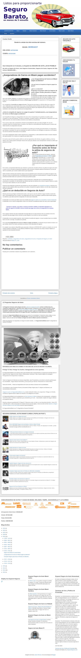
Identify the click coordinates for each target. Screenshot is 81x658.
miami (50, 238)
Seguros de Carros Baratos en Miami (18, 486)
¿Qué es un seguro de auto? (32, 307)
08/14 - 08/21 (7, 544)
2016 (4, 536)
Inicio (31, 293)
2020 (4, 534)
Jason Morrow (38, 654)
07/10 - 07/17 (7, 561)
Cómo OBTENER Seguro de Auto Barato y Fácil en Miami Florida (24, 424)
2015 (4, 566)
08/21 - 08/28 (7, 542)
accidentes (10, 238)
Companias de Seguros (42, 238)
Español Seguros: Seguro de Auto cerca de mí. (20, 463)
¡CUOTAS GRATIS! (8, 30)
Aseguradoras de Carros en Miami (43, 155)
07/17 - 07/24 (7, 559)
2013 (4, 570)
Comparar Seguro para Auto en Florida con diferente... (16, 556)
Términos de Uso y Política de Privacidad (65, 648)
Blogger (54, 654)
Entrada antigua (53, 293)
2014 (4, 568)
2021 (4, 532)
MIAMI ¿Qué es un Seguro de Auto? (17, 416)
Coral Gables (52, 30)
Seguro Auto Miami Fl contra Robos (12, 552)
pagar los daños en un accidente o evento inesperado (43, 199)
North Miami (71, 30)
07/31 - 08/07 (7, 548)
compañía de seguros (45, 185)
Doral (5, 33)
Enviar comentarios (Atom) (33, 298)
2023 (4, 528)
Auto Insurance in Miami (30, 396)
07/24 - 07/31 (7, 550)
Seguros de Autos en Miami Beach (38, 619)
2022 (4, 530)
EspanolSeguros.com (72, 649)
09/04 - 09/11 (7, 540)
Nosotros (12, 33)
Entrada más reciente (9, 293)
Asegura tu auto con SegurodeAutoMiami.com (13, 392)
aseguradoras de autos (18, 238)
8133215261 (12, 53)
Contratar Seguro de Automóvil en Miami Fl (19, 478)
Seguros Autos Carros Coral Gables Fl (18, 439)
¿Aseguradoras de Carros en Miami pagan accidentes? (17, 554)
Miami (18, 30)
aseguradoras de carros (30, 238)
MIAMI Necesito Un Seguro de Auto (17, 447)
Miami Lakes (62, 30)
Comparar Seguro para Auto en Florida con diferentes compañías (24, 471)
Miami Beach (43, 30)
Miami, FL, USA (15, 240)
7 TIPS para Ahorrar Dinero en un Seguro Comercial (21, 432)
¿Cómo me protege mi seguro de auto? (28, 309)
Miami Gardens (33, 30)
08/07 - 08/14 (7, 546)
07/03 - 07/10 (7, 563)
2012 (4, 572)
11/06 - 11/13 (7, 538)
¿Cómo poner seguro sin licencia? (17, 455)
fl (48, 238)
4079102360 (14, 50)
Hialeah (24, 30)
